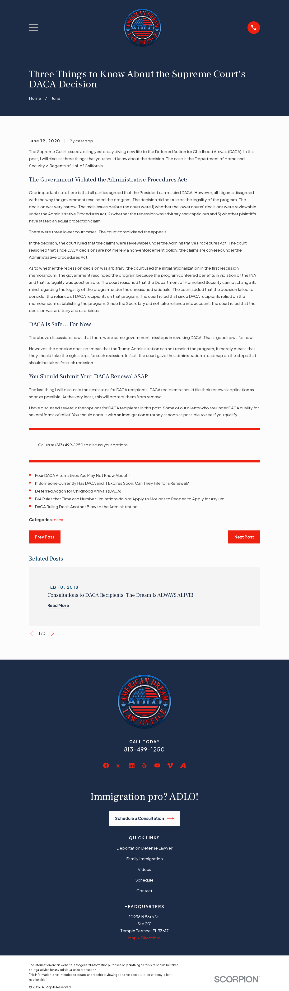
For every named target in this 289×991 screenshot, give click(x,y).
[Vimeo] (170, 765)
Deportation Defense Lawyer (144, 848)
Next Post (244, 536)
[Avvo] (183, 765)
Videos (144, 869)
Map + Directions (144, 937)
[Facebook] (106, 765)
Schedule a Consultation (144, 818)
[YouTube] (157, 765)
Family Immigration (144, 858)
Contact (144, 890)
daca (58, 519)
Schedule (144, 879)
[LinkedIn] (132, 765)
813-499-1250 (144, 749)
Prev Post (44, 536)
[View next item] (52, 633)
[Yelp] (144, 765)
